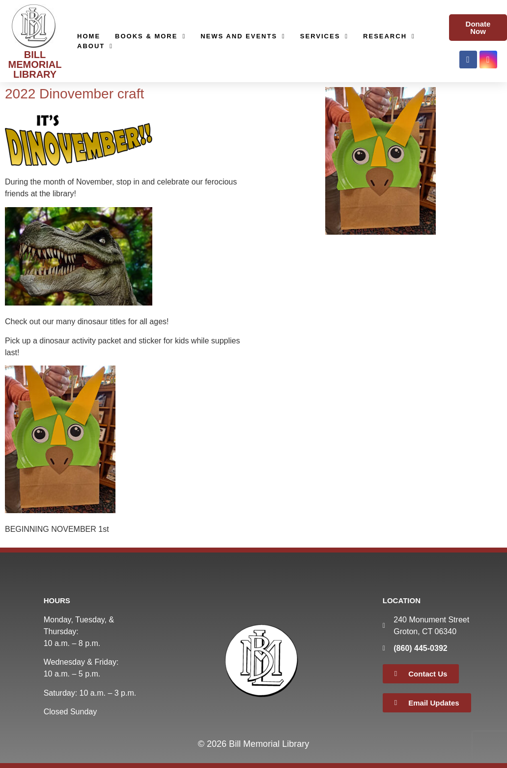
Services (324, 36)
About (95, 46)
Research (389, 36)
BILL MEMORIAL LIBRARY (35, 64)
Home (88, 36)
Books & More (150, 36)
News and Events (242, 36)
